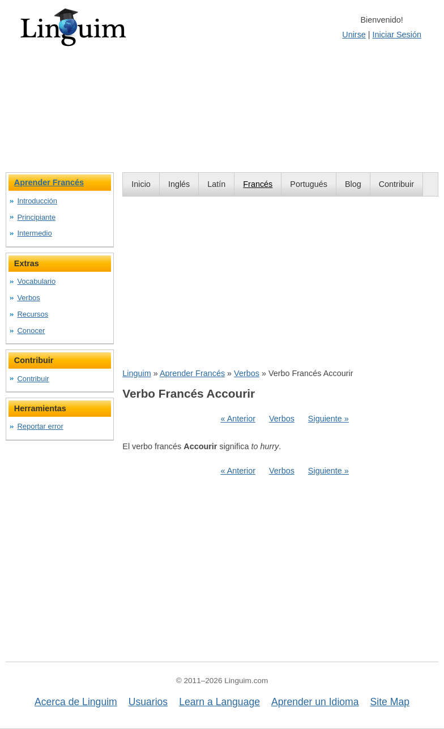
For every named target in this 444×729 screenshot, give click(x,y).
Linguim (136, 373)
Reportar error (40, 426)
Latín (216, 184)
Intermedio (34, 233)
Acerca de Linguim (76, 701)
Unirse (354, 34)
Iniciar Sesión (397, 34)
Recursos (32, 314)
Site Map (389, 701)
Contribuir (396, 184)
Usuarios (148, 701)
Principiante (36, 217)
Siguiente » (328, 418)
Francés (257, 184)
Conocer (31, 330)
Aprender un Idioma (315, 701)
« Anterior (237, 418)
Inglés (179, 184)
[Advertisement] (280, 282)
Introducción (37, 201)
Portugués (308, 184)
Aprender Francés (192, 373)
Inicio (141, 184)
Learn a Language (219, 701)
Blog (353, 184)
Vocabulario (36, 281)
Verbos (246, 373)
